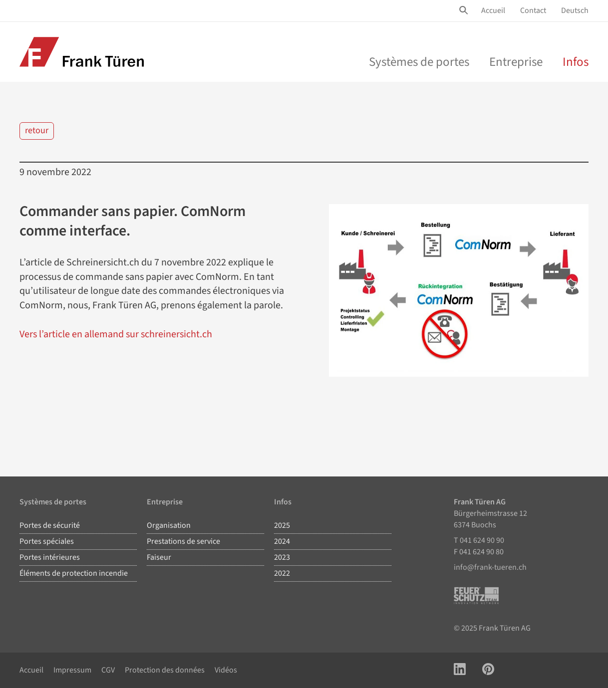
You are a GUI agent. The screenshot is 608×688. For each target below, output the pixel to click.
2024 (282, 541)
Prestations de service (183, 541)
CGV (108, 670)
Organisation (169, 525)
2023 (282, 557)
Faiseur (159, 557)
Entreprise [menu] (516, 62)
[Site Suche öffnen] (465, 10)
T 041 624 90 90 (479, 540)
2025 (282, 525)
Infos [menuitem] (576, 62)
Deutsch (575, 10)
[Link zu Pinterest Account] (488, 670)
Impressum (72, 670)
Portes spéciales (46, 541)
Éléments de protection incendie (73, 573)
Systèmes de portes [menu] (419, 62)
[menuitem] (493, 10)
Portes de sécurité (49, 525)
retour (36, 130)
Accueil (493, 10)
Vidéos (226, 670)
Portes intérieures (49, 557)
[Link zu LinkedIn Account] (460, 670)
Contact (533, 10)
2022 (282, 573)
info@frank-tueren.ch (490, 567)
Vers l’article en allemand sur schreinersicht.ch (115, 334)
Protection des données (165, 670)
